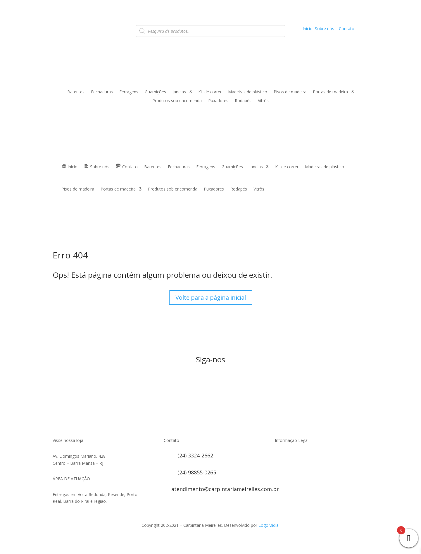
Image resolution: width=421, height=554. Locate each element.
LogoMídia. (268, 525)
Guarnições (155, 92)
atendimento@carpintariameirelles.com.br (225, 489)
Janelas (179, 92)
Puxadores (218, 101)
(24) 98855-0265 (196, 472)
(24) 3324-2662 (195, 455)
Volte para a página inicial (210, 297)
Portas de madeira (330, 92)
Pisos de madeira (290, 92)
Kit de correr (210, 92)
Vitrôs (263, 101)
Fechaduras (102, 92)
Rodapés (243, 101)
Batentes (75, 92)
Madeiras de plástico (247, 92)
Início (308, 28)
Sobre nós (324, 28)
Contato (346, 28)
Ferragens (128, 92)
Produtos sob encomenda (177, 101)
